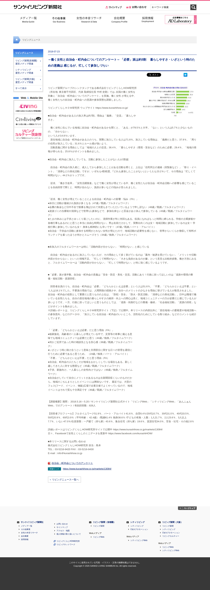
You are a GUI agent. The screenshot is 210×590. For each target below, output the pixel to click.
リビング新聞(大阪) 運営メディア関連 (25, 81)
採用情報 (24, 539)
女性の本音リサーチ (29, 533)
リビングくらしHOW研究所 (68, 541)
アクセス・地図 (63, 531)
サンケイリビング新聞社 (32, 522)
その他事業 (25, 529)
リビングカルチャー (170, 536)
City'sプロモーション (139, 529)
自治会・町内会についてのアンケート (72, 463)
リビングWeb (98, 537)
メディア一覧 (26, 526)
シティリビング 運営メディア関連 (24, 71)
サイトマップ (62, 527)
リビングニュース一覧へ (65, 479)
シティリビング (137, 522)
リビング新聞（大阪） (172, 522)
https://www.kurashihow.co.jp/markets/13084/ (87, 468)
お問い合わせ (62, 524)
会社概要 (24, 536)
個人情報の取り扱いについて (69, 534)
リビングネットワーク (66, 544)
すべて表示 (21, 88)
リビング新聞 (98, 526)
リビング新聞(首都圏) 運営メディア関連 (26, 62)
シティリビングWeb (138, 540)
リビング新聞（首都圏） (104, 522)
